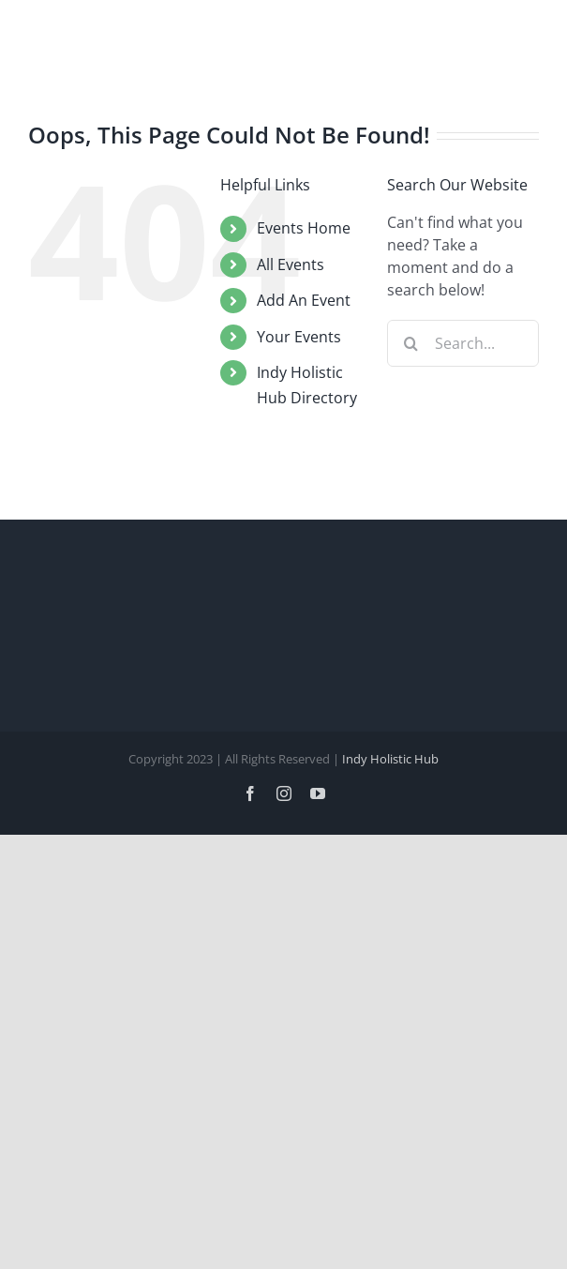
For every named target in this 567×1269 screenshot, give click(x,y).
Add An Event (304, 300)
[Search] (410, 343)
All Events (290, 264)
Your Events (299, 336)
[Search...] (463, 343)
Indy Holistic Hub (390, 758)
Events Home (304, 228)
